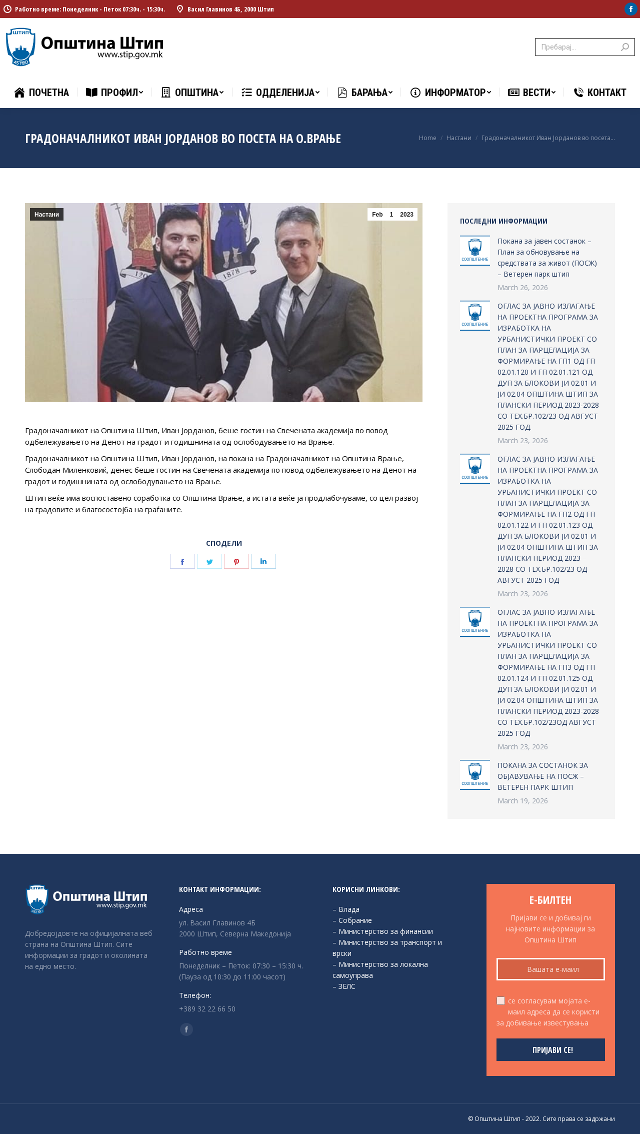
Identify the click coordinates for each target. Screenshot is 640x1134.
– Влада (346, 909)
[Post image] (475, 251)
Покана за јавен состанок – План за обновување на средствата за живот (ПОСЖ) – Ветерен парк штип (547, 257)
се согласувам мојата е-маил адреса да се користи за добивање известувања (548, 1011)
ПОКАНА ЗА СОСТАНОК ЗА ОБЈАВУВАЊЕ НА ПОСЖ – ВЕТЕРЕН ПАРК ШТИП (543, 776)
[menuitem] (41, 93)
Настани (46, 214)
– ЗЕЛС (344, 986)
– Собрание (352, 920)
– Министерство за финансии (382, 931)
